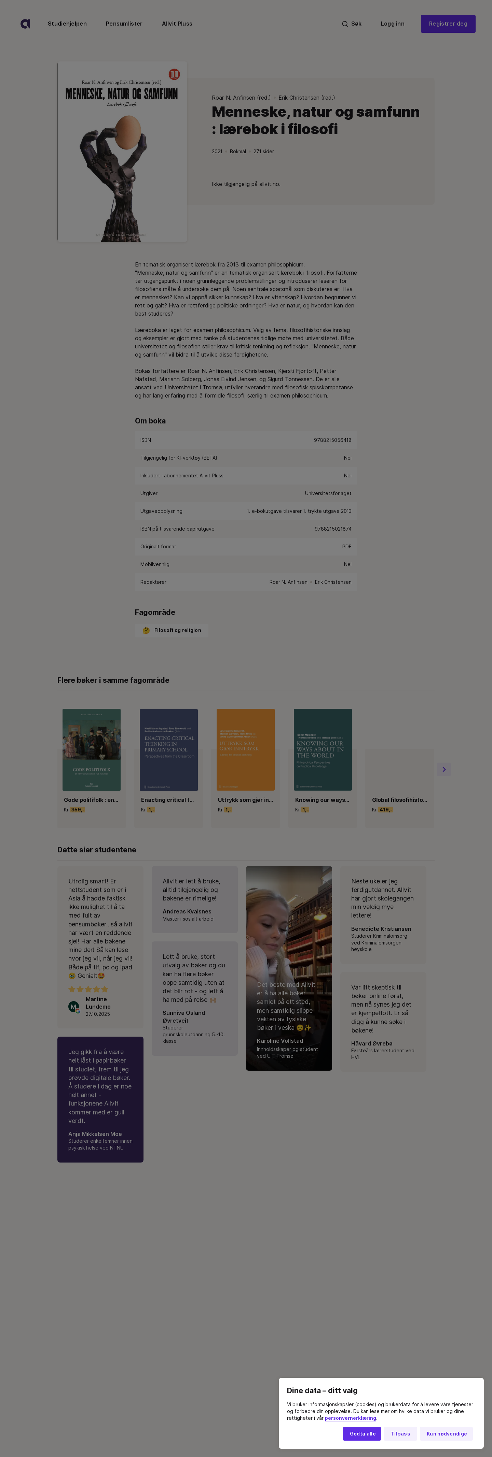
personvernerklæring (350, 1418)
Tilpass (400, 1434)
